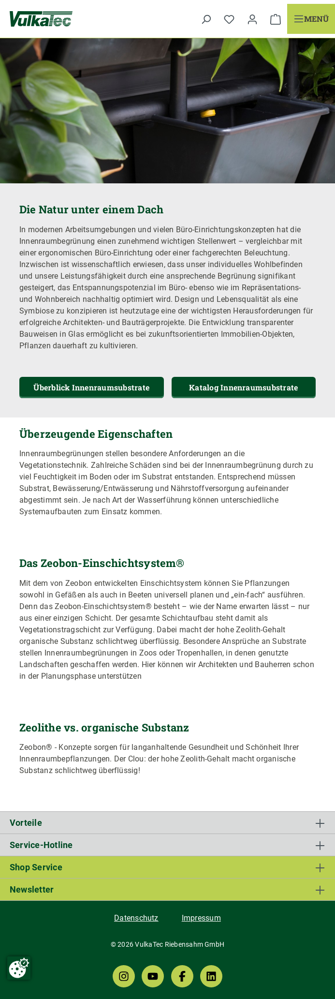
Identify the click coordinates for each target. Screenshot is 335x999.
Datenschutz (136, 918)
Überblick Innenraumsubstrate (91, 387)
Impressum (201, 918)
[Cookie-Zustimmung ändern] (18, 968)
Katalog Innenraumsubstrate (243, 387)
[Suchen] (206, 19)
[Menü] (311, 19)
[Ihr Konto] (252, 19)
